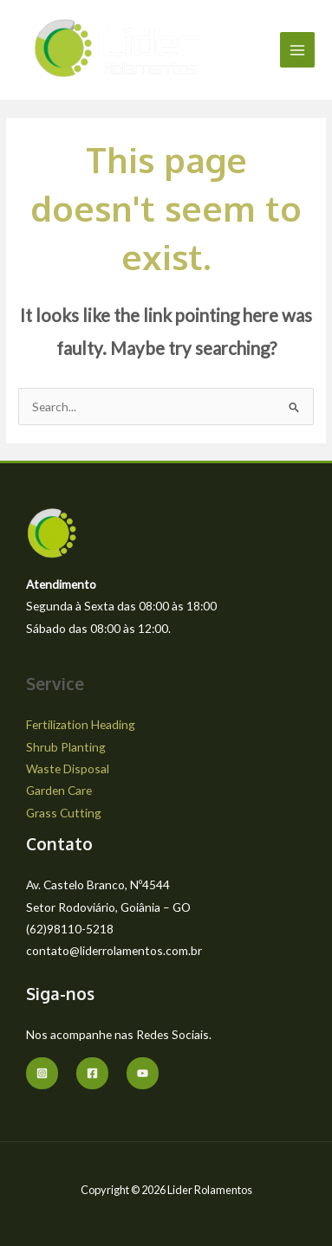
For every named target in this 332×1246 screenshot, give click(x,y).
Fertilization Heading (80, 724)
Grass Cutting (63, 812)
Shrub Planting (66, 746)
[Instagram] (42, 1073)
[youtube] (143, 1073)
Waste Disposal (67, 768)
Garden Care (59, 790)
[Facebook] (92, 1073)
